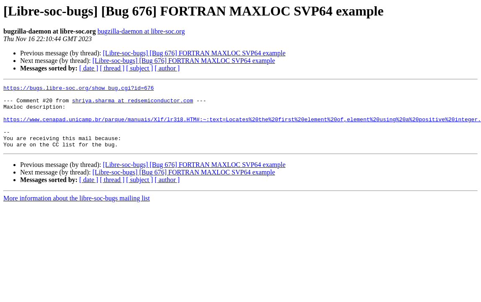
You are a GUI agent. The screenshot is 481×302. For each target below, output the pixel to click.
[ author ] (167, 68)
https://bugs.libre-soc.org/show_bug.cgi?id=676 (78, 89)
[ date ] (88, 68)
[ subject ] (139, 68)
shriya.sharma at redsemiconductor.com (132, 104)
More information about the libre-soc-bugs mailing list (76, 210)
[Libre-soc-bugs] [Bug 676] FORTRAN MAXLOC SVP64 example (194, 53)
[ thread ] (112, 68)
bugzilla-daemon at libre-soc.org (141, 31)
